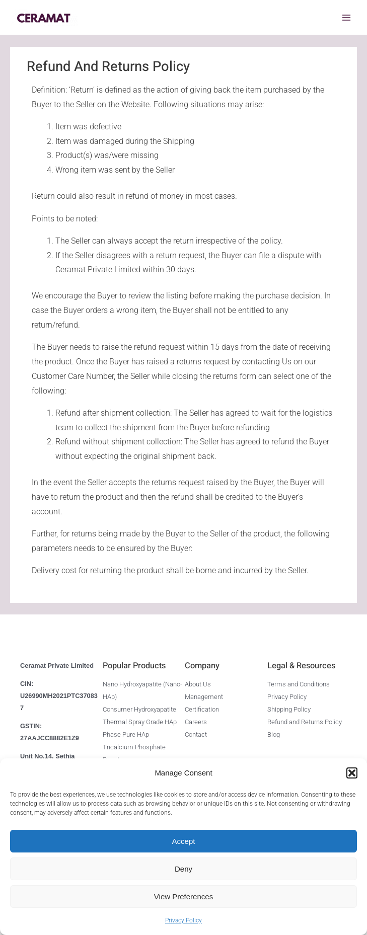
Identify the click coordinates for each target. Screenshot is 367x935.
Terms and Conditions (298, 683)
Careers (196, 719)
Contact (196, 731)
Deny (183, 869)
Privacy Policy (183, 920)
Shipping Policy (289, 707)
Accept (183, 841)
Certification (202, 707)
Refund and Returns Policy (304, 719)
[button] (352, 773)
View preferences (183, 896)
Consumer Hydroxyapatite (139, 707)
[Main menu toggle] (346, 17)
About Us (198, 683)
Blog (273, 731)
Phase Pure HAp (126, 731)
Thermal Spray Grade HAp (140, 719)
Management (204, 695)
